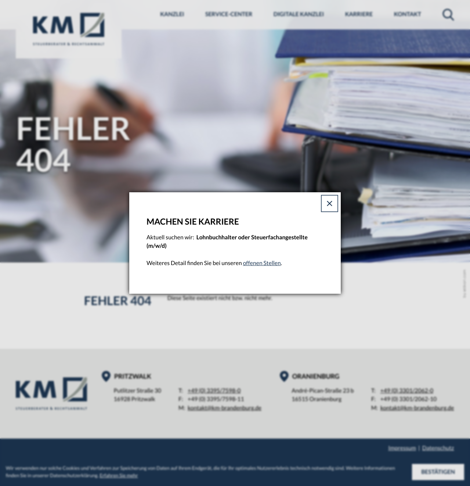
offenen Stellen (262, 263)
